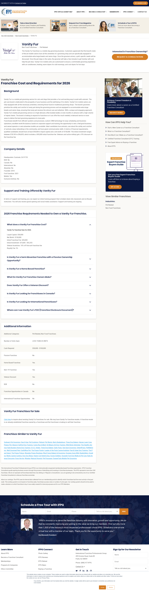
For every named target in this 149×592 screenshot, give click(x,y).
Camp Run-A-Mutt (39, 445)
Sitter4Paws (81, 448)
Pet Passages (47, 458)
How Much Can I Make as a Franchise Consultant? (125, 135)
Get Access (115, 187)
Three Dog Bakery (72, 442)
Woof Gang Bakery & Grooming (54, 453)
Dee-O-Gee (24, 442)
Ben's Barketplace (59, 442)
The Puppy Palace (17, 453)
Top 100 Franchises (7, 36)
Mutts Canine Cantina (14, 456)
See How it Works (116, 112)
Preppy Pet (8, 445)
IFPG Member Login (140, 3)
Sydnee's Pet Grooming (12, 442)
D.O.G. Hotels (35, 448)
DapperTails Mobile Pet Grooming (65, 458)
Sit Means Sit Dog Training (56, 445)
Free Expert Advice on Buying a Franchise (122, 142)
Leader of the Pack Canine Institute (56, 450)
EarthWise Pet (26, 450)
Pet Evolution (33, 442)
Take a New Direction (28, 23)
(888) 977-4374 (8, 3)
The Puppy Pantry (37, 450)
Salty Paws (58, 448)
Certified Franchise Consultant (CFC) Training (123, 139)
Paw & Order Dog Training (79, 450)
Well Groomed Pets (13, 450)
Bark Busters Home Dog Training (18, 448)
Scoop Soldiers (55, 456)
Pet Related (44, 47)
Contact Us (80, 566)
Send (124, 511)
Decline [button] (111, 587)
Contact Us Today (20, 3)
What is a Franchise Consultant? (119, 131)
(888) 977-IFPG (86, 563)
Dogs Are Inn (19, 458)
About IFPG (112, 146)
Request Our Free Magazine (80, 23)
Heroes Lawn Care (85, 442)
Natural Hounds (36, 458)
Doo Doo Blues (27, 456)
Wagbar (27, 458)
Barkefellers (84, 453)
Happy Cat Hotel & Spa (42, 456)
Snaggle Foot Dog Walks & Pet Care (74, 456)
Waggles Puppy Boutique (33, 453)
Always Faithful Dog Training (22, 445)
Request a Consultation (130, 57)
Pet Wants (48, 442)
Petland (41, 442)
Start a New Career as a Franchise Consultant (123, 128)
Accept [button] (102, 587)
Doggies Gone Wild (72, 453)
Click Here (7, 419)
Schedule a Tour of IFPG (127, 23)
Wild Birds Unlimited (73, 445)
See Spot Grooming (69, 448)
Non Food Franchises (22, 36)
